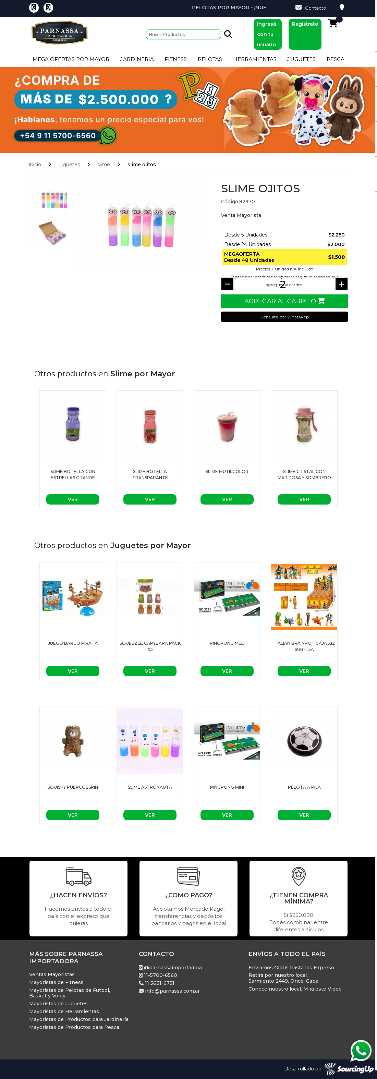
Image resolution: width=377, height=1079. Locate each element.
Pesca (335, 59)
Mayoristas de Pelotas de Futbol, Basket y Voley (69, 993)
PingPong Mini (227, 787)
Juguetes (301, 59)
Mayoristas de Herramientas (64, 1012)
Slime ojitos (141, 164)
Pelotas (210, 59)
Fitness (176, 59)
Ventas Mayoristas (52, 975)
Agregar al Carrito (284, 301)
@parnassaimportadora (170, 968)
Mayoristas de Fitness (56, 982)
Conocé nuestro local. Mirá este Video (295, 989)
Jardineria (137, 59)
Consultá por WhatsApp (284, 316)
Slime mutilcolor (227, 471)
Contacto (310, 7)
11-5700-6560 (158, 975)
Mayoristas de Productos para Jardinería (79, 1019)
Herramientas (255, 59)
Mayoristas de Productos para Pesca (74, 1027)
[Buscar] (183, 34)
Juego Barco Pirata (73, 643)
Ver (73, 499)
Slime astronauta (150, 787)
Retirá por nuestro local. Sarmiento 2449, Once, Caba (283, 978)
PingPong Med (227, 643)
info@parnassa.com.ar (169, 991)
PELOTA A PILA (304, 787)
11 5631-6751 (156, 983)
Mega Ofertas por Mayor (71, 59)
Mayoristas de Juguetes (58, 1004)
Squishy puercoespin (73, 787)
